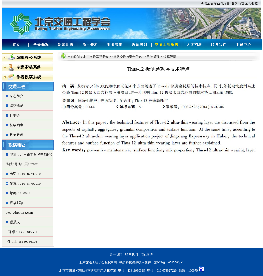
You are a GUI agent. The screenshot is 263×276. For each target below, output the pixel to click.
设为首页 (238, 3)
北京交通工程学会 (95, 56)
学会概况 (41, 45)
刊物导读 (16, 135)
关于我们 (115, 254)
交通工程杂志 (167, 45)
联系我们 (219, 45)
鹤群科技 (125, 262)
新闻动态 (66, 45)
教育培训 (139, 45)
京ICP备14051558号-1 (169, 262)
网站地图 (147, 254)
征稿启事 (16, 125)
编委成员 (16, 106)
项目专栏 (90, 45)
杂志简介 (16, 96)
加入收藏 (251, 3)
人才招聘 (194, 45)
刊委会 (15, 115)
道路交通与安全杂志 (127, 56)
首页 (16, 45)
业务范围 (115, 45)
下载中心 (243, 45)
